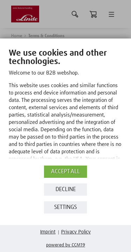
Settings (65, 207)
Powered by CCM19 (65, 245)
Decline (66, 189)
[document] (65, 112)
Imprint (48, 232)
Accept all (65, 171)
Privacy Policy (76, 232)
